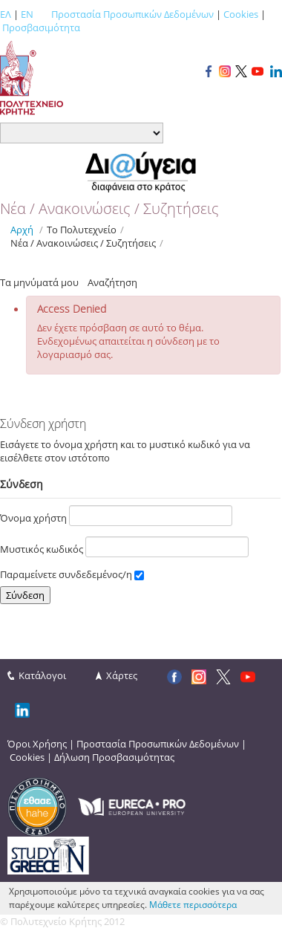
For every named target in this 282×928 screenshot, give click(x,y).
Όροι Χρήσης (37, 743)
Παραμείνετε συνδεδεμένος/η (72, 574)
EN (27, 14)
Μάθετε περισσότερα (193, 904)
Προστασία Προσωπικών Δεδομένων (132, 14)
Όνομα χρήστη (116, 515)
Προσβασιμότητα (41, 27)
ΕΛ (5, 14)
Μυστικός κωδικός (124, 546)
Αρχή (21, 229)
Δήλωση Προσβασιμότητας (114, 757)
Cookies (240, 14)
